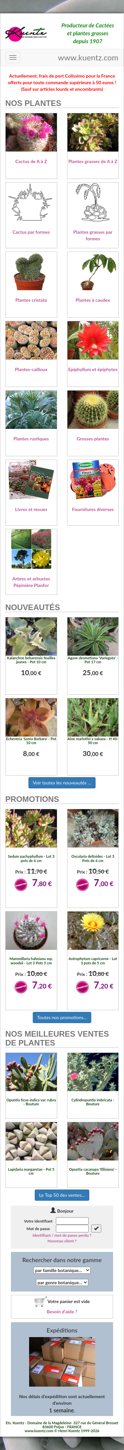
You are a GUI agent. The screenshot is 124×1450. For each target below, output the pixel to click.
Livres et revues (31, 509)
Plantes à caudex (93, 300)
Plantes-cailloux (31, 369)
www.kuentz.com (88, 57)
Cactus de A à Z (31, 161)
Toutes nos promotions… (62, 1017)
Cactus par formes (31, 232)
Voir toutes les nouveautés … (62, 782)
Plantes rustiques (31, 438)
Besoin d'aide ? (62, 1311)
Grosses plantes (93, 438)
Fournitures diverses (93, 509)
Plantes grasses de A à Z (92, 161)
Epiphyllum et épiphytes (92, 369)
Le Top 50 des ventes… (62, 1195)
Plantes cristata (31, 300)
